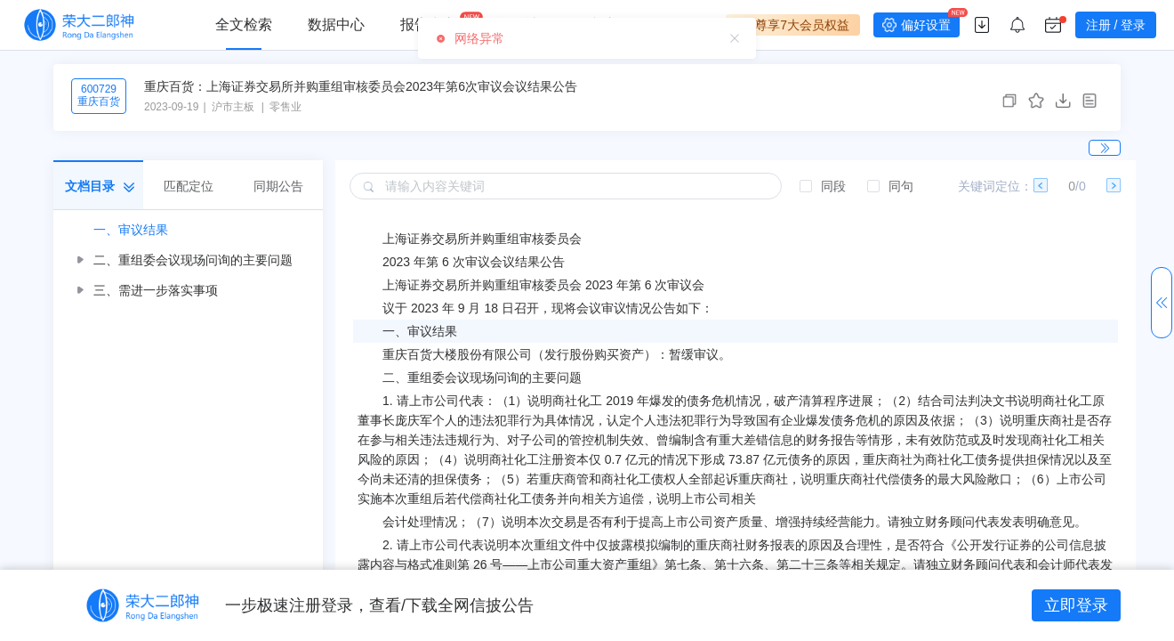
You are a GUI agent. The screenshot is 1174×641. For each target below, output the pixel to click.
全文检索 (243, 24)
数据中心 (336, 24)
